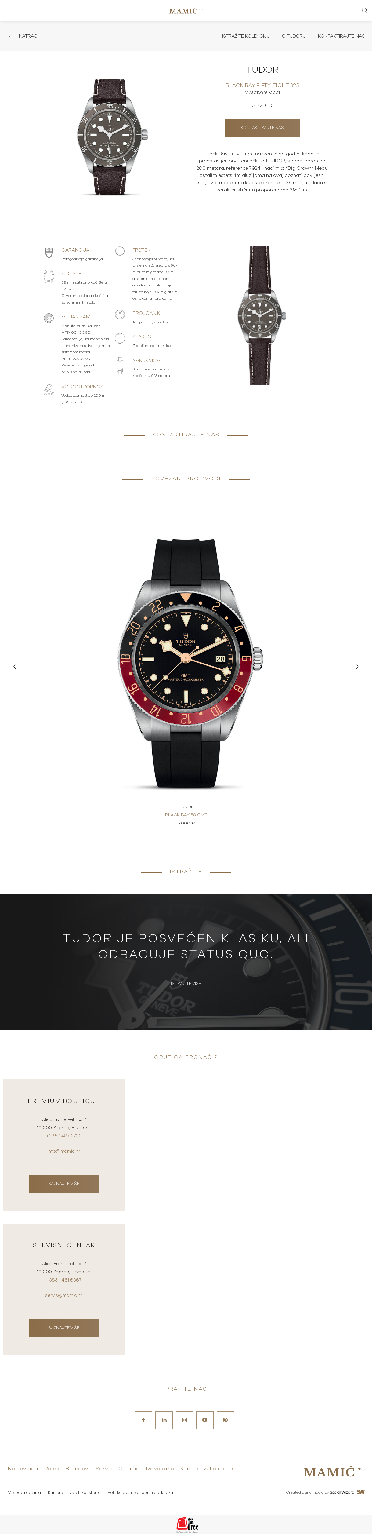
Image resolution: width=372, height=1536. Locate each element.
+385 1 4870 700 (64, 1139)
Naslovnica (23, 1471)
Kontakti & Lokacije (206, 1471)
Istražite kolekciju (239, 36)
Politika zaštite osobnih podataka (142, 1495)
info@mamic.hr (63, 1154)
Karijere (56, 1495)
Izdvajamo (160, 1471)
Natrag (23, 36)
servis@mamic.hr (63, 1298)
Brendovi (77, 1471)
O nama (129, 1471)
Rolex (51, 1471)
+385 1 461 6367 (63, 1284)
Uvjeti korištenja (86, 1495)
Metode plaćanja (24, 1495)
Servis (104, 1471)
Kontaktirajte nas (340, 36)
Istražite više (186, 985)
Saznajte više (63, 1185)
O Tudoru (290, 36)
